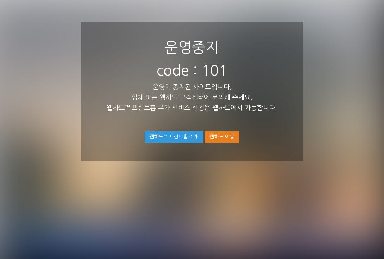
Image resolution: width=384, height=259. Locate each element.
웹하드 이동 (221, 136)
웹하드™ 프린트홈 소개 (173, 136)
